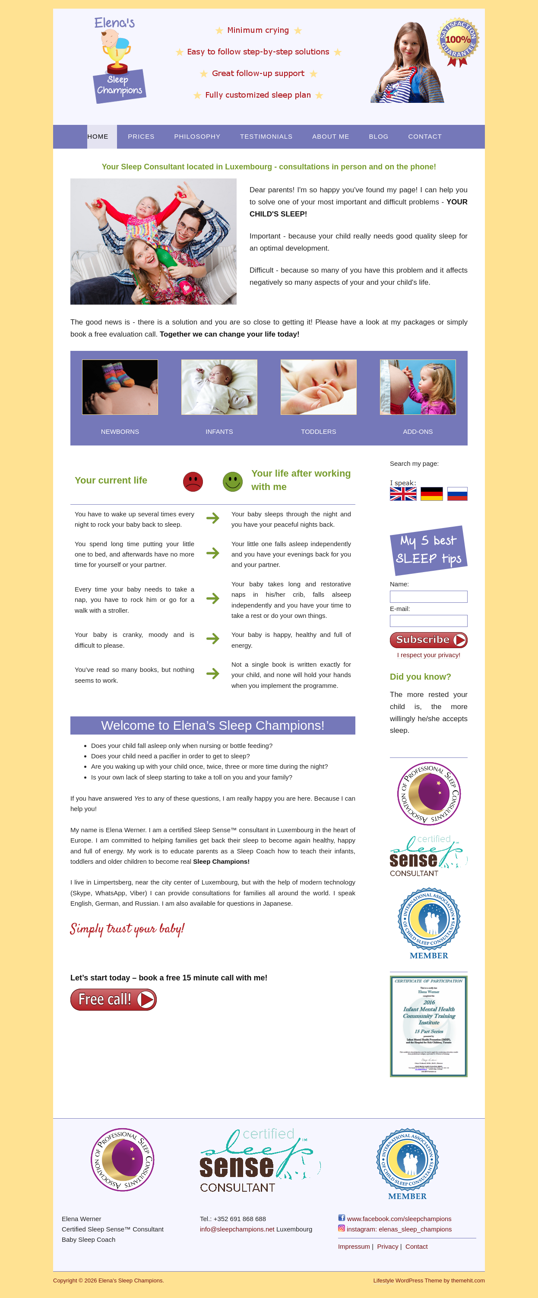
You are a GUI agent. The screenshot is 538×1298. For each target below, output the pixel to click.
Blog (379, 136)
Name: (399, 584)
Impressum (354, 1246)
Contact (425, 136)
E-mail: (400, 608)
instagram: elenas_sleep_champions (395, 1229)
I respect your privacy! (429, 655)
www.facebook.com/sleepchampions (395, 1218)
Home (97, 136)
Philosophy (197, 136)
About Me (330, 136)
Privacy (388, 1246)
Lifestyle (383, 1280)
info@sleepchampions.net (237, 1229)
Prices (141, 136)
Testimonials (266, 136)
